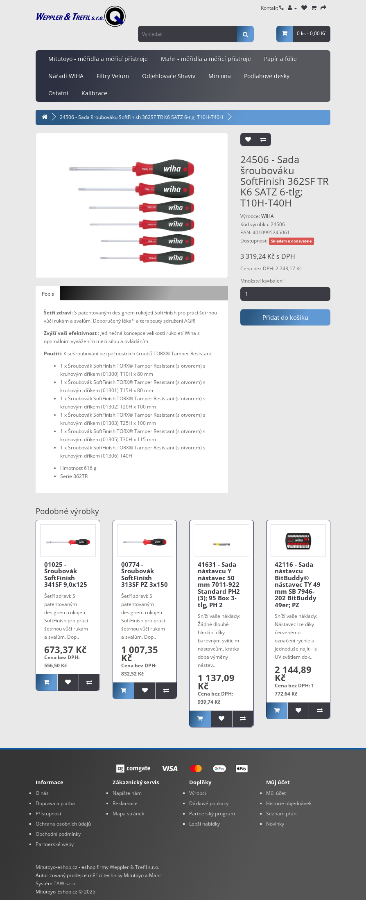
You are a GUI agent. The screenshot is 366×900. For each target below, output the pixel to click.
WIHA (267, 216)
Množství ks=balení (262, 280)
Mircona (219, 76)
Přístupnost (48, 813)
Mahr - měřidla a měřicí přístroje (206, 59)
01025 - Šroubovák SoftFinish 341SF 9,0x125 (65, 574)
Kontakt (272, 7)
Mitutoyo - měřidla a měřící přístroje (98, 59)
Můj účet (276, 793)
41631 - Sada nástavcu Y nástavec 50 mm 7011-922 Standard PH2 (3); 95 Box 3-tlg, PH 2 (219, 584)
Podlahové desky (266, 76)
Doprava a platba (55, 803)
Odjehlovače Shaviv (168, 76)
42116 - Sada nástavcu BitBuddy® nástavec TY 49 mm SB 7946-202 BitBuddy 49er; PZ (298, 584)
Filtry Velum (113, 76)
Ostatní (58, 93)
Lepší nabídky (204, 823)
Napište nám (127, 793)
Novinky (275, 823)
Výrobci (197, 793)
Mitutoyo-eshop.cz (56, 867)
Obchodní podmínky (58, 833)
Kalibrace (94, 93)
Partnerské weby (55, 844)
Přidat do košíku (285, 317)
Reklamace (125, 803)
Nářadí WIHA (66, 76)
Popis (48, 293)
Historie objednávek (289, 803)
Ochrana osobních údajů (63, 823)
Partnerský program (212, 813)
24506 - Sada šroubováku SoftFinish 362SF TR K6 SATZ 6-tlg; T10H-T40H (141, 117)
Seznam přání (282, 813)
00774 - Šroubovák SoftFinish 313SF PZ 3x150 (144, 574)
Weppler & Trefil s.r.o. (134, 867)
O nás (42, 793)
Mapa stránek (128, 813)
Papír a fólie (280, 59)
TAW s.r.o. (65, 883)
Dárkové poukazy (208, 803)
